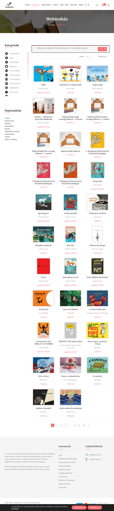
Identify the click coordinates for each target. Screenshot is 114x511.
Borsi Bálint (98, 185)
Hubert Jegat (43, 249)
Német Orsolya (70, 217)
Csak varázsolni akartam (70, 408)
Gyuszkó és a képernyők (70, 85)
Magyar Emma (76, 345)
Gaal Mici (43, 412)
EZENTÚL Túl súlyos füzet (70, 341)
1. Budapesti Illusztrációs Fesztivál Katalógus (70, 182)
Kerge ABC (97, 181)
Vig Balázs (97, 347)
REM (43, 85)
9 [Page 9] (79, 425)
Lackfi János (97, 217)
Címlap (51, 25)
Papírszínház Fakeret (70, 151)
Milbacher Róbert (70, 249)
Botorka (70, 245)
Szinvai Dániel (70, 281)
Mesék (7, 129)
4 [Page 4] (66, 425)
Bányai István (43, 88)
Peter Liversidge (43, 123)
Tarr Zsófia (70, 348)
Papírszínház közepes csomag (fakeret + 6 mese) (97, 118)
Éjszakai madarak (44, 245)
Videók (7, 137)
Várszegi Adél (43, 347)
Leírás (7, 118)
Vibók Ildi (70, 313)
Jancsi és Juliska (70, 309)
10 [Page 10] (84, 425)
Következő (88, 425)
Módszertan (9, 121)
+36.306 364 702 (95, 459)
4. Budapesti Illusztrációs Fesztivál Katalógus (97, 152)
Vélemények (9, 134)
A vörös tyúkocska (97, 309)
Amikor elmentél (43, 408)
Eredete (8, 123)
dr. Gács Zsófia (65, 345)
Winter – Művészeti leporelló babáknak (43, 118)
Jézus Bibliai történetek (97, 277)
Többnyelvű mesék (12, 131)
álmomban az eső (70, 277)
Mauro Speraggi (97, 88)
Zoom (43, 277)
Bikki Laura (43, 380)
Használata (9, 126)
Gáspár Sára (70, 412)
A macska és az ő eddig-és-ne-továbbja (43, 342)
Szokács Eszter (97, 281)
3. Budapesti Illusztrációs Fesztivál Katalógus (43, 182)
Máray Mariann (43, 217)
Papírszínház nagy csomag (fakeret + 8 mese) (70, 118)
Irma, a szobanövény (70, 376)
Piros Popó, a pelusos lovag (97, 342)
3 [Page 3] (61, 425)
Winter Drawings (97, 245)
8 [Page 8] (74, 425)
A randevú (97, 376)
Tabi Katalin (104, 313)
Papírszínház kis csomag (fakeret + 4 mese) (43, 152)
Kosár (101, 49)
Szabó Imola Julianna (70, 380)
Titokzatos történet (97, 213)
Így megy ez (43, 213)
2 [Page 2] (57, 425)
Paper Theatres (11, 139)
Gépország (97, 85)
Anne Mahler (70, 88)
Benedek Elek (43, 313)
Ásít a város (43, 376)
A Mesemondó (70, 213)
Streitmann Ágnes (93, 313)
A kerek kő (43, 309)
